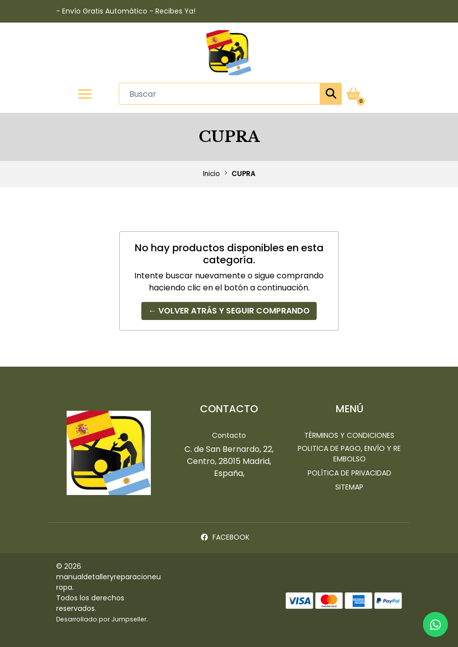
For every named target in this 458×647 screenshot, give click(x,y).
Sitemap (349, 487)
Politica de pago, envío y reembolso (349, 453)
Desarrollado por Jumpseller (101, 619)
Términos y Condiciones (349, 435)
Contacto (229, 435)
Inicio (211, 174)
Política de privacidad (349, 473)
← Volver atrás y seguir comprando (229, 310)
